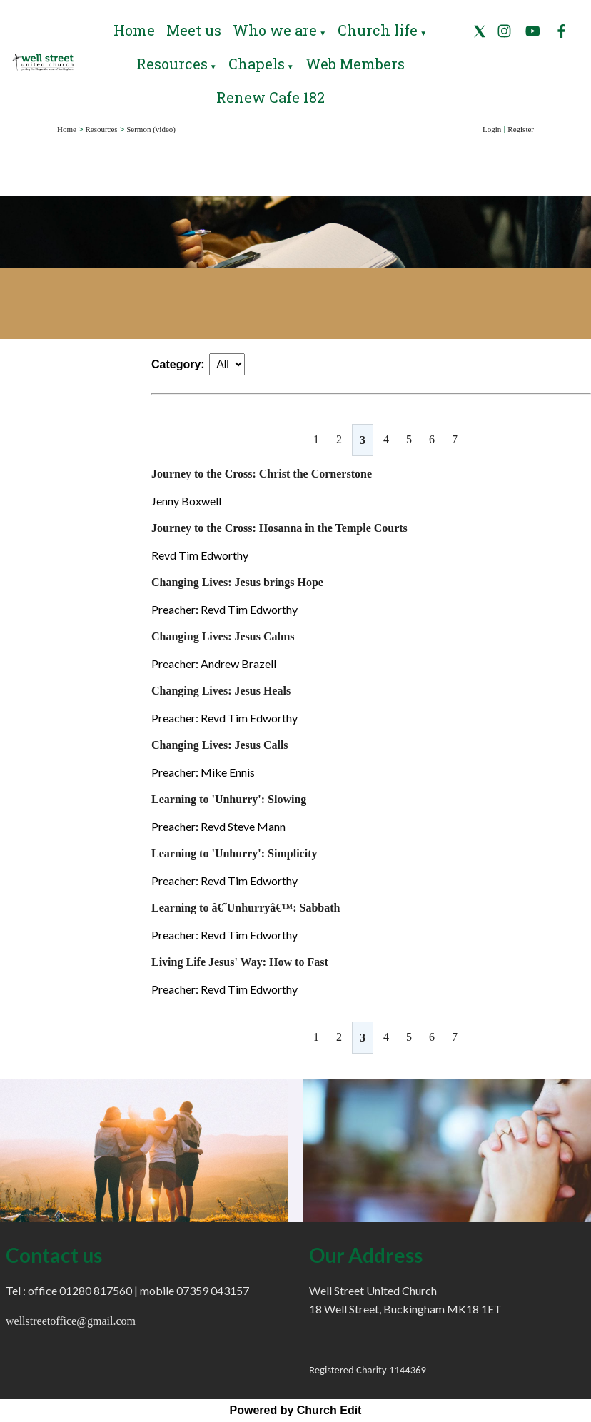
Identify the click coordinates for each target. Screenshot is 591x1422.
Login (492, 129)
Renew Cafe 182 (270, 97)
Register (520, 129)
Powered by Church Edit (296, 1410)
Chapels (256, 63)
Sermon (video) (151, 129)
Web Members (355, 63)
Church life (378, 30)
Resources (172, 63)
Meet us (193, 30)
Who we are (275, 30)
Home (134, 30)
